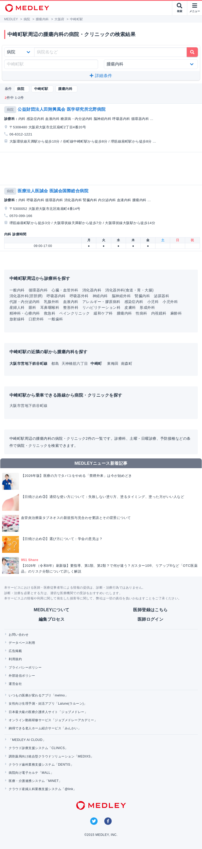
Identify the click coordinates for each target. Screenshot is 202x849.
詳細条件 (101, 75)
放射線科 (17, 319)
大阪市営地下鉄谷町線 (28, 405)
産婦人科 (17, 307)
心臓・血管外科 (65, 290)
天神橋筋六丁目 (75, 363)
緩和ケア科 (103, 313)
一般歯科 (55, 319)
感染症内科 (133, 302)
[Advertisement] (102, 168)
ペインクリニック (74, 313)
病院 (10, 110)
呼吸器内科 (56, 296)
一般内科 (17, 290)
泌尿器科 (161, 296)
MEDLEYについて (51, 610)
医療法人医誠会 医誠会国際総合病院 (53, 191)
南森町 (126, 363)
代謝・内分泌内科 (24, 302)
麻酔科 (176, 313)
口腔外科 (36, 319)
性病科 (141, 313)
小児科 (153, 302)
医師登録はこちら (150, 610)
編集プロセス (52, 619)
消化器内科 (91, 290)
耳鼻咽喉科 (49, 307)
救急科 (49, 313)
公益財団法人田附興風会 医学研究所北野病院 (62, 109)
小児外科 (170, 302)
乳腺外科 (51, 302)
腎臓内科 (142, 296)
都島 (55, 363)
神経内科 (100, 296)
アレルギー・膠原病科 (101, 302)
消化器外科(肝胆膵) (26, 296)
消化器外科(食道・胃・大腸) (129, 290)
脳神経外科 (121, 296)
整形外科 (70, 307)
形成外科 (147, 307)
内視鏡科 (158, 313)
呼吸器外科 (79, 296)
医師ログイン (151, 619)
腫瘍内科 (124, 313)
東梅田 (113, 363)
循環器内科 (38, 290)
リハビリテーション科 (101, 307)
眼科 (32, 307)
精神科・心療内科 (24, 313)
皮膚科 (130, 307)
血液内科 (70, 302)
